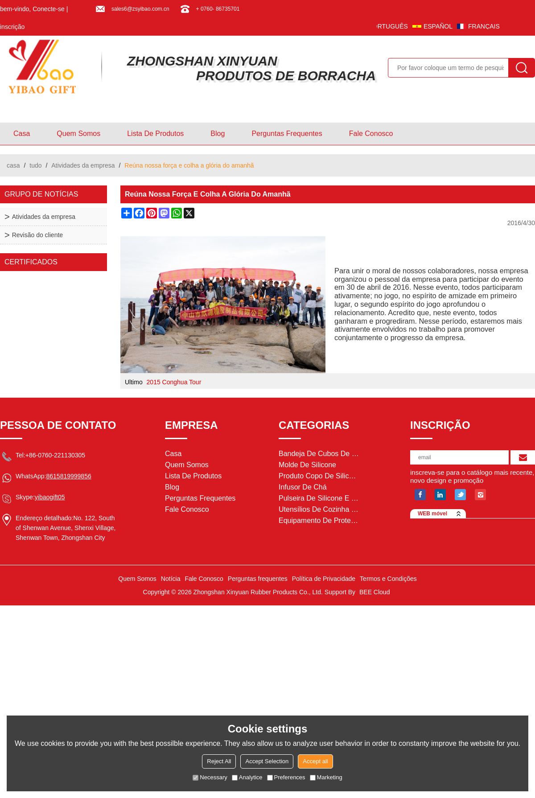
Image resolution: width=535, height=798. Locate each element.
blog (217, 133)
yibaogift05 (50, 497)
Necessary (210, 777)
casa (21, 133)
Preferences (286, 777)
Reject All (219, 761)
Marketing (326, 777)
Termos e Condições (388, 579)
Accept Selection (266, 761)
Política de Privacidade (323, 579)
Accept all (315, 761)
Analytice (247, 777)
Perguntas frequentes (286, 133)
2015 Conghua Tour (174, 382)
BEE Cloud (374, 592)
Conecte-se (49, 8)
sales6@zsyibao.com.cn (140, 9)
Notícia (171, 579)
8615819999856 (68, 476)
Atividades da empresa (83, 165)
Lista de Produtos (155, 133)
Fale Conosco (371, 133)
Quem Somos (78, 133)
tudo (35, 165)
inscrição (12, 26)
